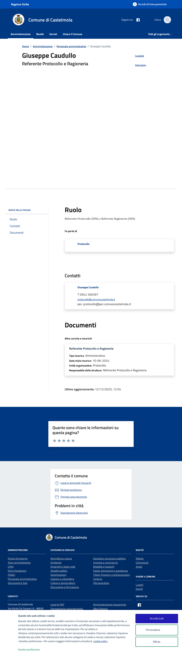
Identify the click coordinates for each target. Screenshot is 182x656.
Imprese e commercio (105, 563)
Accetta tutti (157, 618)
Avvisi (139, 567)
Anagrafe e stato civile (62, 567)
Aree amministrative (19, 563)
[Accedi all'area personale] (150, 4)
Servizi (53, 34)
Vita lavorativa (101, 583)
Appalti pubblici (58, 571)
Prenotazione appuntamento (66, 609)
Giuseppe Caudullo (88, 287)
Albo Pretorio (100, 609)
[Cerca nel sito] (167, 19)
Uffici (11, 567)
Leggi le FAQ (57, 604)
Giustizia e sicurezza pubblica (109, 558)
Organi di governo (18, 558)
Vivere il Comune (72, 34)
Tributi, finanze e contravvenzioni (111, 575)
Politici (11, 575)
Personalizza (157, 630)
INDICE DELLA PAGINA (27, 210)
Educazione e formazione (64, 587)
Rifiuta (156, 642)
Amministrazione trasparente (109, 604)
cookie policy (100, 641)
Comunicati (142, 563)
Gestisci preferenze (32, 649)
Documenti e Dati (17, 583)
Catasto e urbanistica (62, 579)
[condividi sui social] (137, 56)
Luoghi (139, 585)
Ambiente (55, 563)
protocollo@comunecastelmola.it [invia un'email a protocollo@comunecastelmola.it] (96, 299)
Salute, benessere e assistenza (110, 571)
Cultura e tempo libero (62, 583)
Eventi (139, 589)
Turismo (97, 579)
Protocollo (83, 244)
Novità (40, 34)
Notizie (140, 558)
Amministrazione (21, 34)
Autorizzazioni (58, 575)
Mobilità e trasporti (103, 567)
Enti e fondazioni (17, 571)
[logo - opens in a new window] (9, 649)
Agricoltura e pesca (61, 558)
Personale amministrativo (22, 579)
